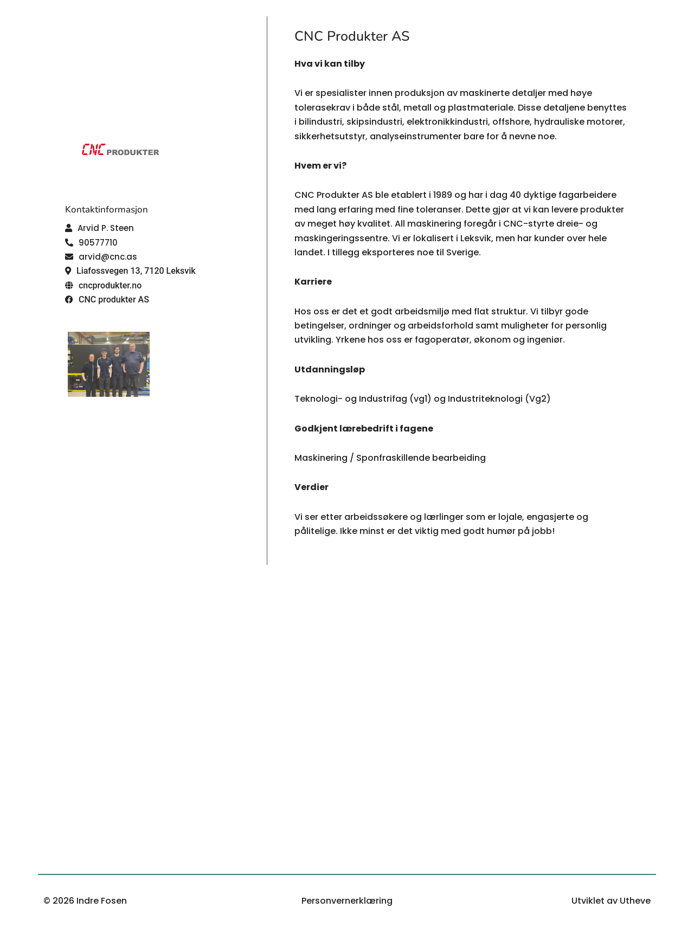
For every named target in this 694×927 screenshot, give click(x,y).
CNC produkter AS (114, 299)
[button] (99, 228)
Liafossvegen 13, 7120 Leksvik (136, 271)
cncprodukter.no (110, 285)
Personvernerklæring (347, 900)
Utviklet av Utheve (611, 900)
